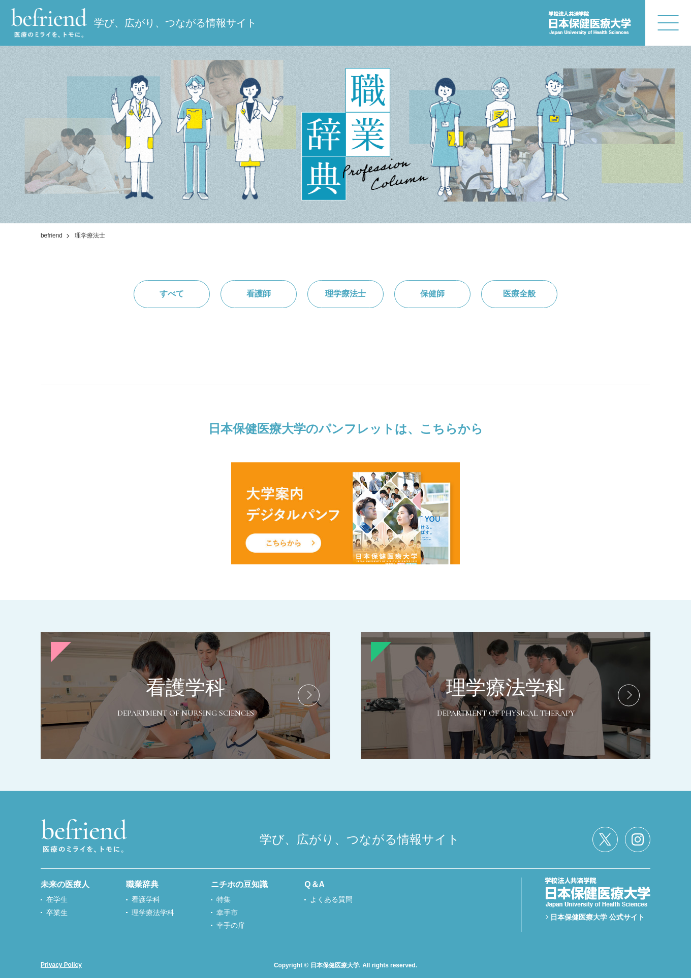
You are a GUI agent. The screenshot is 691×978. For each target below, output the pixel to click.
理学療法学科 (153, 912)
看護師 (258, 293)
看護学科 (146, 899)
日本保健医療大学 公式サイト (597, 917)
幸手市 (227, 912)
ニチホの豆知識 (239, 884)
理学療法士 (345, 293)
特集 (223, 899)
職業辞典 (142, 884)
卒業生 (57, 912)
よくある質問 (331, 899)
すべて (172, 293)
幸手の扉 (230, 925)
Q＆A (314, 884)
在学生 (57, 899)
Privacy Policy (61, 964)
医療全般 (519, 293)
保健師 (432, 293)
